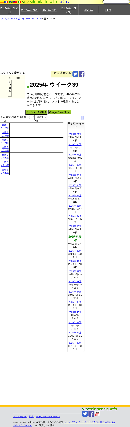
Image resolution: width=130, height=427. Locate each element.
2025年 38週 (74, 226)
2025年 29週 (74, 134)
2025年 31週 (74, 154)
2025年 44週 (74, 291)
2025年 (88, 10)
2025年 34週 (74, 185)
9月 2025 (37, 18)
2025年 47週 (74, 322)
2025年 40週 (74, 251)
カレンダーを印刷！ (36, 112)
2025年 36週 (74, 205)
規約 (31, 416)
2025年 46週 (74, 312)
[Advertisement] (58, 47)
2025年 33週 (74, 175)
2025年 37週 (74, 216)
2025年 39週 (29, 10)
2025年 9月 (49, 10)
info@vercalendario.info (48, 416)
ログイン (65, 1)
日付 (108, 10)
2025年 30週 (74, 144)
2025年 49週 (74, 343)
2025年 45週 (74, 302)
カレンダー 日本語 (10, 18)
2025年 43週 (74, 281)
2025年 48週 (74, 332)
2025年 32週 (74, 165)
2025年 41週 (74, 261)
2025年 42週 (74, 271)
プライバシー (20, 416)
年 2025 (26, 18)
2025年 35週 (74, 195)
